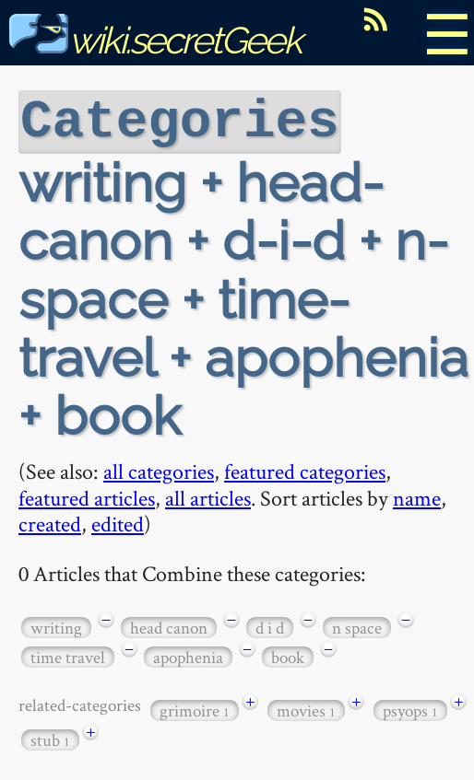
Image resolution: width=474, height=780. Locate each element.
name (417, 496)
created (49, 521)
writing (56, 625)
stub (50, 738)
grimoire (195, 708)
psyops (410, 708)
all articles (208, 496)
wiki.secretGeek (155, 40)
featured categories (304, 469)
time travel (67, 655)
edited (117, 521)
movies (306, 708)
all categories (158, 469)
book (287, 655)
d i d (269, 625)
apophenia (188, 655)
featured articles (86, 496)
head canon (168, 625)
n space (357, 625)
